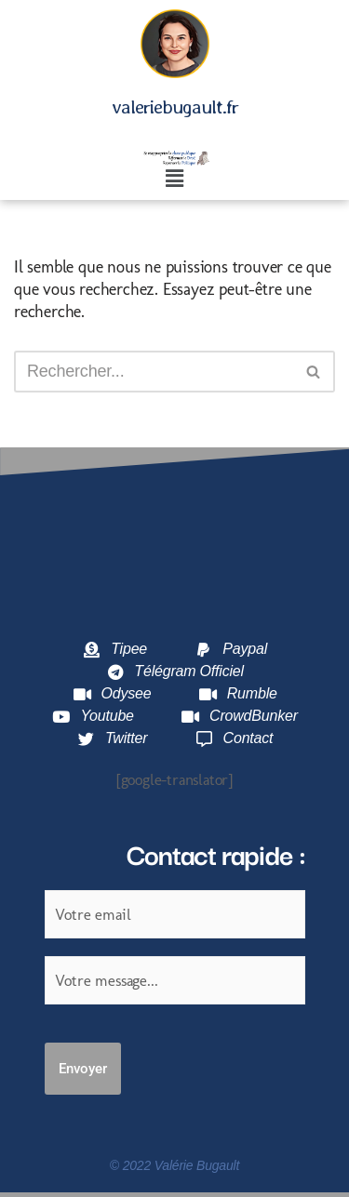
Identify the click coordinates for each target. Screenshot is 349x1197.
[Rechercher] (153, 371)
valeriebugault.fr (175, 106)
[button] (174, 179)
